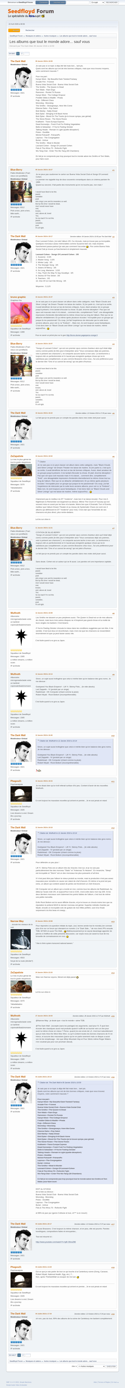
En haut (12, 1355)
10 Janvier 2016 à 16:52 (44, 456)
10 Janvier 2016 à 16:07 (44, 343)
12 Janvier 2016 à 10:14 (44, 674)
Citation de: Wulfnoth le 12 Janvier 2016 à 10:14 (58, 741)
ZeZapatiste (17, 456)
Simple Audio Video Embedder (16, 1385)
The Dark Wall (18, 61)
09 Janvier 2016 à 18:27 (44, 170)
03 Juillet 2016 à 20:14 (44, 1077)
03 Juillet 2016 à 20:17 (44, 1224)
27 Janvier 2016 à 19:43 (44, 1016)
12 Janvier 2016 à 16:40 (44, 735)
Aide (95, 1382)
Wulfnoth (15, 613)
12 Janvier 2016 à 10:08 (44, 613)
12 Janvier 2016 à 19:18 (44, 827)
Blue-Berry (16, 170)
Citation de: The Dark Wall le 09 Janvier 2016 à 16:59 (60, 1083)
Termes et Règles (104, 1382)
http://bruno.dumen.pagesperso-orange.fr (82, 335)
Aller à (74, 1366)
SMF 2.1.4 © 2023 (12, 1382)
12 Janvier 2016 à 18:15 (44, 781)
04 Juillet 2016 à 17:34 (44, 1314)
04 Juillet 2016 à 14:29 (44, 1267)
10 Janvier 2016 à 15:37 (44, 297)
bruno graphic (18, 297)
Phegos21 (16, 781)
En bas (12, 53)
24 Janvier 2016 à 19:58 (44, 921)
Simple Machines (25, 1382)
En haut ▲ (115, 1382)
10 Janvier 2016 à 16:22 (44, 413)
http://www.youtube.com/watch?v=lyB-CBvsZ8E (56, 1242)
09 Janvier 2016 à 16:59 (44, 61)
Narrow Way (17, 921)
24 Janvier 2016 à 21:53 (44, 972)
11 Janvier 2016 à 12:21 (44, 528)
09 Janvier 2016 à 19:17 (44, 236)
